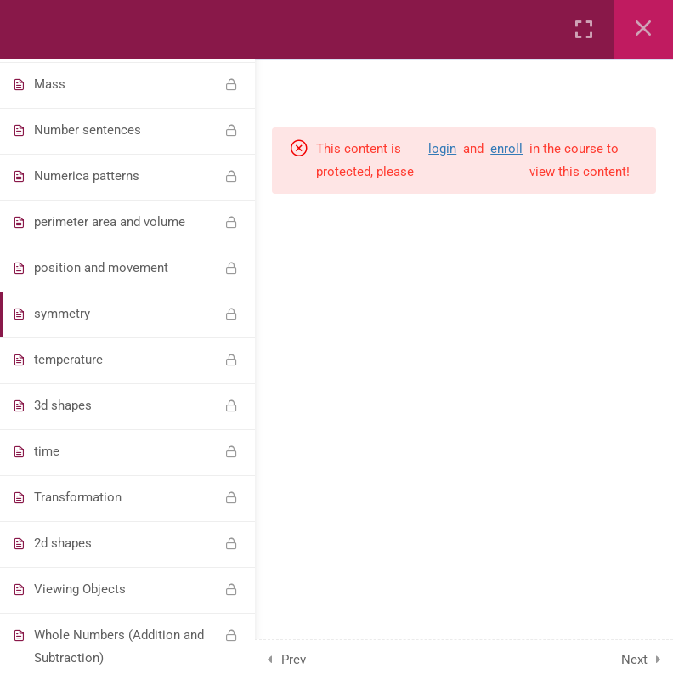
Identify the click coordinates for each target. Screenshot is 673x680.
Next (634, 659)
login (442, 148)
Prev (293, 659)
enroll (506, 148)
